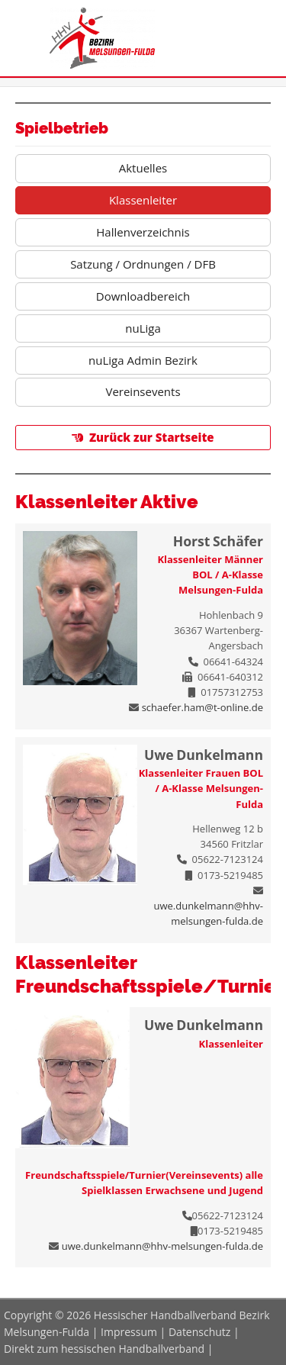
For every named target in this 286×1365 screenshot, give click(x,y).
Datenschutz (199, 1332)
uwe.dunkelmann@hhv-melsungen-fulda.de (162, 1246)
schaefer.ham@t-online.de (202, 707)
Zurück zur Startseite (151, 437)
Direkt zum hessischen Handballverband (104, 1348)
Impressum (129, 1332)
